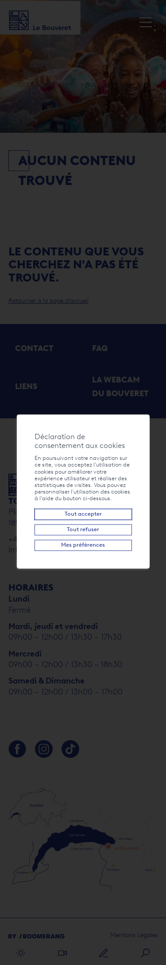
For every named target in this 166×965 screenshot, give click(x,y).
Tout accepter (83, 514)
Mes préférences (83, 545)
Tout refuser (83, 529)
